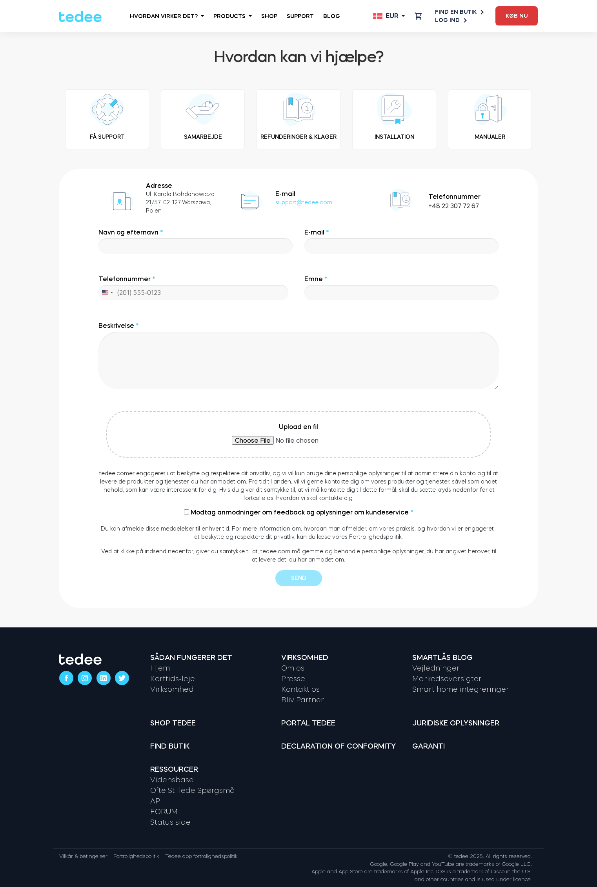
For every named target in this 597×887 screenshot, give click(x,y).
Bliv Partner (302, 699)
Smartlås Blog (442, 657)
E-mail (401, 241)
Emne (401, 288)
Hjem (160, 668)
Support (300, 16)
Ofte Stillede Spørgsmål (193, 790)
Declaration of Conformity (338, 746)
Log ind (450, 20)
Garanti (428, 746)
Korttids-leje (172, 678)
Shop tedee (173, 723)
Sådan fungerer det (191, 657)
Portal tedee (308, 723)
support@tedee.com (303, 202)
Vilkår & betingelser (83, 856)
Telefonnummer (193, 288)
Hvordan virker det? (167, 16)
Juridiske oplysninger (455, 723)
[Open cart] (418, 16)
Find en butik (459, 12)
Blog (331, 16)
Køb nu (517, 15)
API (156, 801)
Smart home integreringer (460, 689)
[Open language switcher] (388, 16)
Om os (292, 668)
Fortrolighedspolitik (136, 856)
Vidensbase (172, 779)
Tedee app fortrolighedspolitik (201, 856)
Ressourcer (174, 769)
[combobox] (107, 292)
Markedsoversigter (447, 678)
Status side (170, 822)
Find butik (169, 746)
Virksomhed (172, 689)
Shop (269, 16)
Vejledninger (436, 668)
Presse (293, 678)
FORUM (164, 811)
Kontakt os (300, 689)
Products (232, 16)
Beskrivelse (298, 355)
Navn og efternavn (195, 241)
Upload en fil (298, 434)
